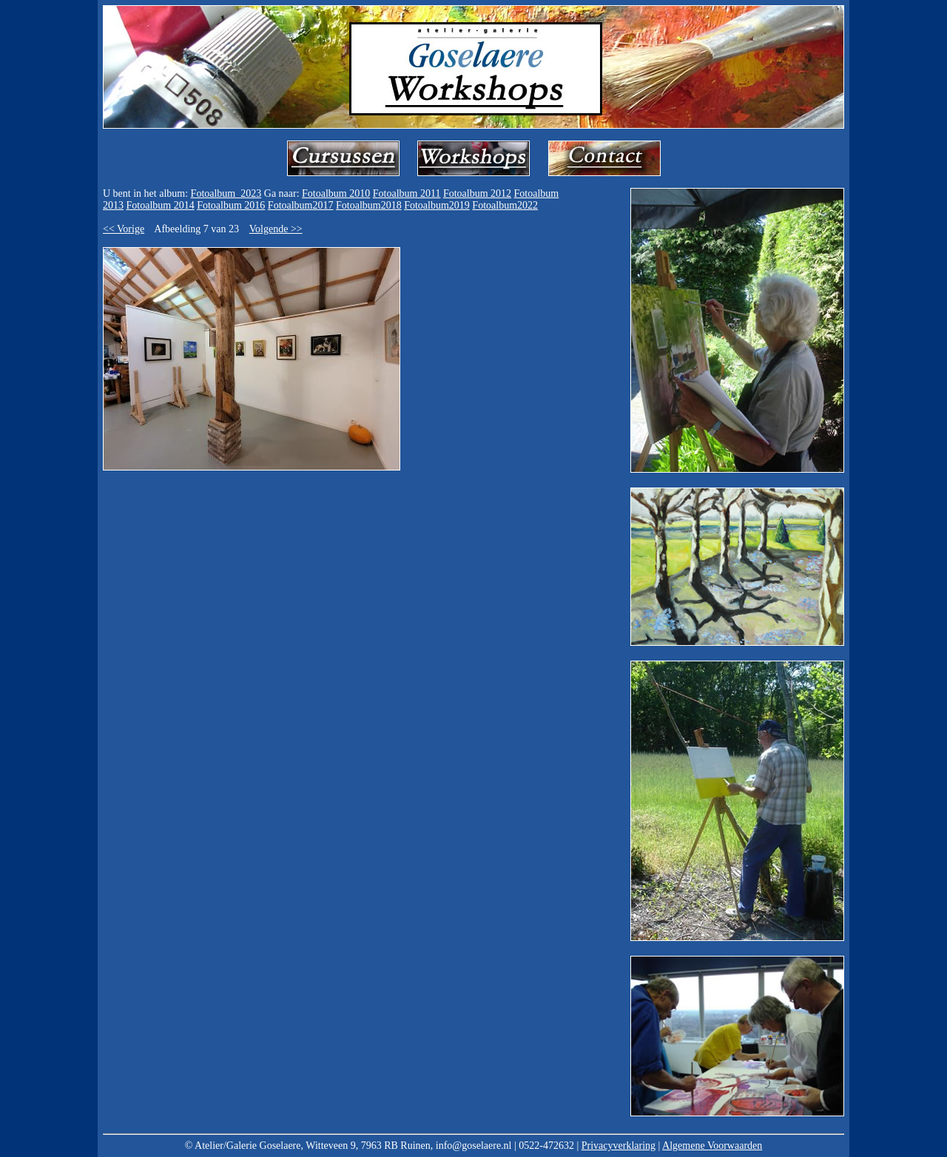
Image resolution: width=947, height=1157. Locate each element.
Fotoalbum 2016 (231, 205)
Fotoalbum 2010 (336, 193)
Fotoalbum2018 (369, 205)
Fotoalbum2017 (301, 205)
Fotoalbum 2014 (161, 205)
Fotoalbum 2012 (477, 193)
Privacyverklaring (619, 1145)
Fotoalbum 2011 (407, 193)
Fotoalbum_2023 (226, 193)
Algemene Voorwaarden (712, 1145)
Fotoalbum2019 (437, 205)
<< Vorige (123, 229)
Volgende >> (276, 229)
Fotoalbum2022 (505, 205)
